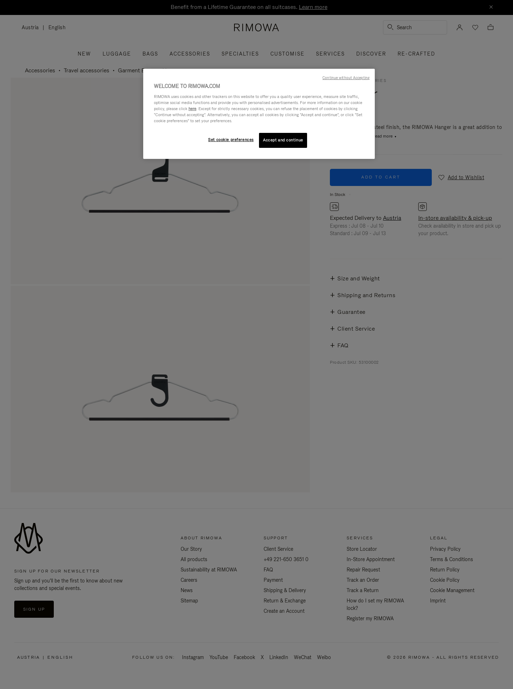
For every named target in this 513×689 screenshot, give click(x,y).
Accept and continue (283, 140)
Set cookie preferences (231, 140)
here (192, 109)
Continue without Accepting (345, 77)
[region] (259, 114)
